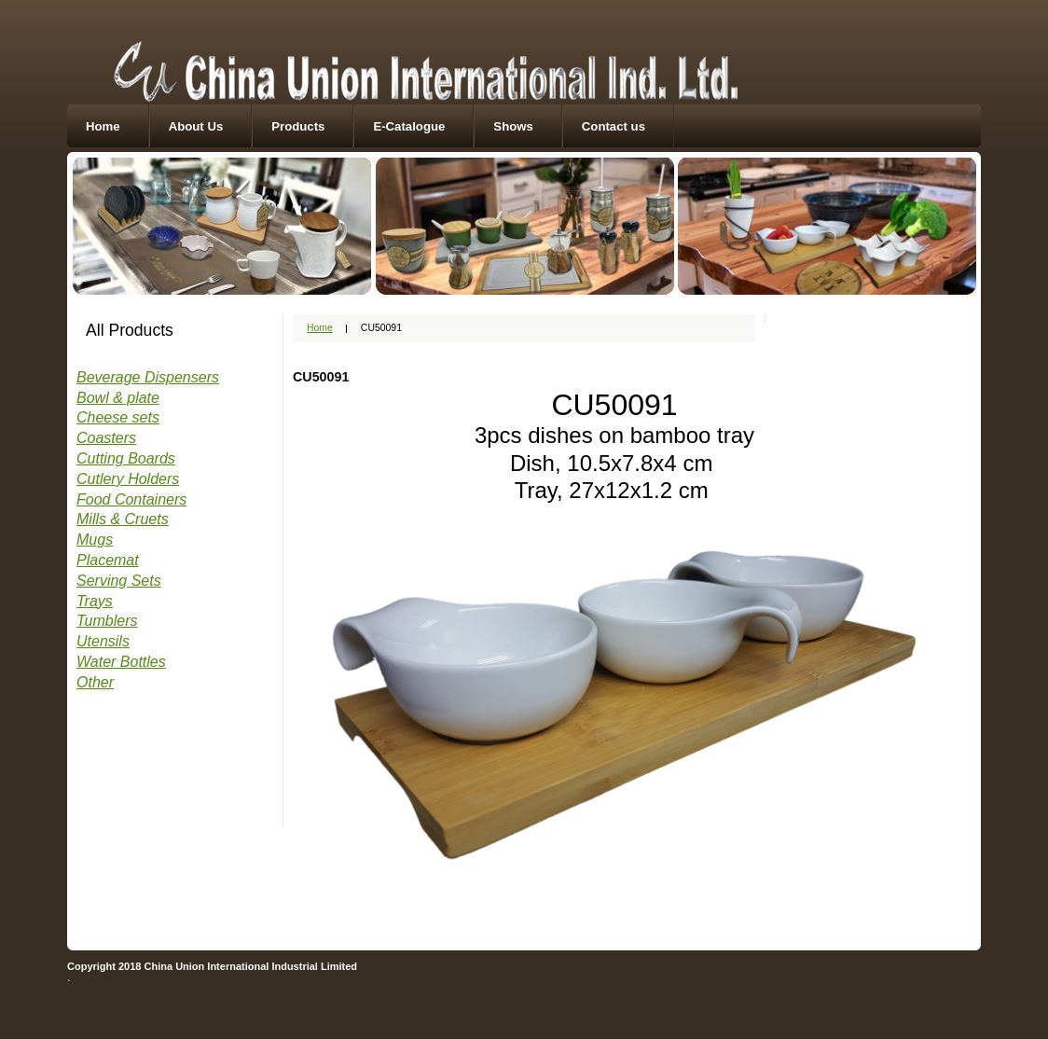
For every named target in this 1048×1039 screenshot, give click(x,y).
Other (95, 682)
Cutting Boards (125, 458)
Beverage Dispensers (147, 377)
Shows (513, 126)
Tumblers (107, 621)
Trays (94, 601)
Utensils (103, 641)
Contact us (613, 126)
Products (297, 126)
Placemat (107, 560)
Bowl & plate (117, 398)
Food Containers (131, 499)
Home (103, 126)
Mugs (94, 539)
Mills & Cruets (122, 519)
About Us (196, 126)
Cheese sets (117, 417)
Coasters (106, 438)
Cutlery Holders (127, 479)
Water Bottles (121, 662)
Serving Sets (118, 581)
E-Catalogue (409, 126)
